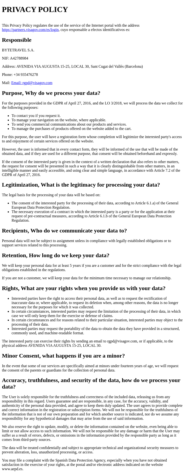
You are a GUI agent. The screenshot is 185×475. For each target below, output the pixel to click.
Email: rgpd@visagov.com (32, 83)
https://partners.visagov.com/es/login (30, 30)
